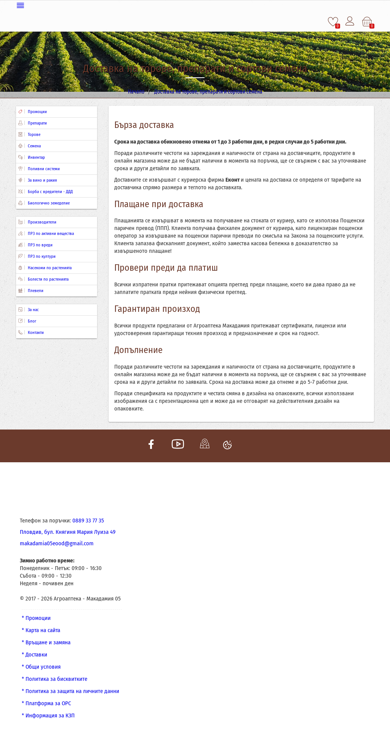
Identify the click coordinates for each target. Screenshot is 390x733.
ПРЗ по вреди (35, 244)
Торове (29, 133)
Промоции (32, 111)
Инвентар (31, 156)
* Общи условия (41, 666)
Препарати (32, 122)
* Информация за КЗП (48, 714)
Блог (27, 320)
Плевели (30, 289)
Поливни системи (39, 168)
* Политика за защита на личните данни (70, 690)
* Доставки (34, 653)
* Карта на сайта (41, 629)
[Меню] (195, 5)
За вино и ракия (37, 179)
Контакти (31, 331)
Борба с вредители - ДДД (45, 190)
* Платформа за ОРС (46, 702)
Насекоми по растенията (45, 267)
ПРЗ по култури (37, 255)
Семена (29, 145)
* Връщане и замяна (46, 641)
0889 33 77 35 (88, 519)
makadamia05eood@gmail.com (57, 542)
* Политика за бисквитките (54, 678)
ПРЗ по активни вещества (46, 232)
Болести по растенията (43, 278)
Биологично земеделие (44, 202)
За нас (28, 309)
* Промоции (36, 617)
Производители (37, 221)
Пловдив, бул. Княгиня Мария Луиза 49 (67, 531)
